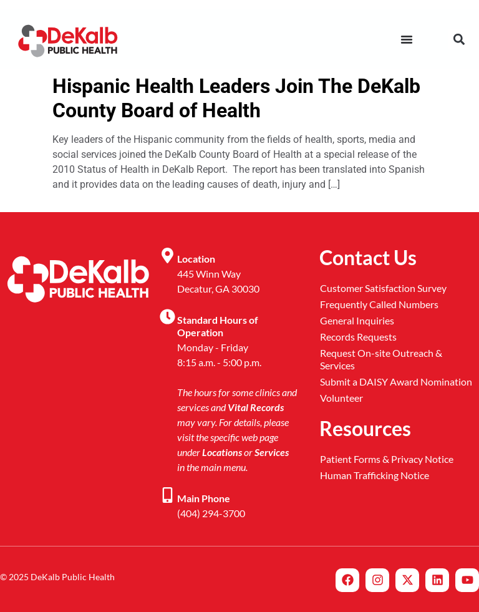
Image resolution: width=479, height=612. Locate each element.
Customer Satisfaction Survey (383, 288)
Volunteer (341, 398)
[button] (458, 39)
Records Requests (358, 336)
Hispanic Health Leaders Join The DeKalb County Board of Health (236, 98)
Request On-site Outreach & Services (381, 359)
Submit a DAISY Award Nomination (396, 381)
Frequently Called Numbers (379, 304)
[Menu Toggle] (406, 39)
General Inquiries (357, 320)
